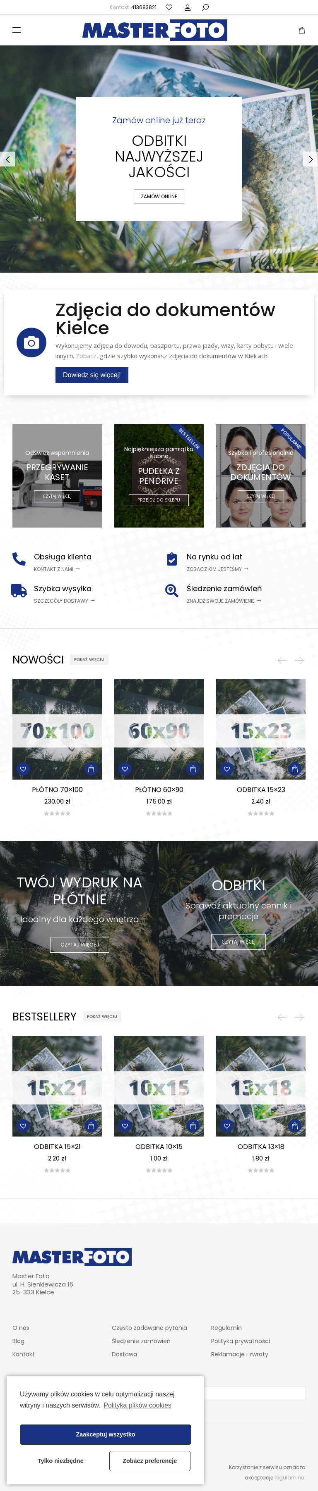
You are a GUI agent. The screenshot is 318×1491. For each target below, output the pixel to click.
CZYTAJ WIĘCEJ (79, 944)
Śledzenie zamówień (141, 1341)
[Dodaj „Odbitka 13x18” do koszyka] (294, 1125)
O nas (20, 1328)
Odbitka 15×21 (57, 1146)
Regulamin (226, 1328)
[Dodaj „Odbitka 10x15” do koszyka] (193, 1125)
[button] (57, 569)
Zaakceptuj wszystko (105, 1434)
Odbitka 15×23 (261, 789)
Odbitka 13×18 (261, 1146)
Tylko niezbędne (61, 1461)
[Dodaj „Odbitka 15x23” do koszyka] (294, 768)
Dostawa (124, 1354)
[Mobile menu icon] (16, 30)
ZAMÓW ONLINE (159, 196)
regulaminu (289, 1477)
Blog (18, 1341)
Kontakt (23, 1354)
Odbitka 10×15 (159, 1146)
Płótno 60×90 (159, 789)
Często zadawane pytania (149, 1328)
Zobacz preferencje (150, 1461)
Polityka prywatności (240, 1341)
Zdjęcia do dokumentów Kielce (165, 318)
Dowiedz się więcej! (92, 374)
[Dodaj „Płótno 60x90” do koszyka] (193, 768)
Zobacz (86, 356)
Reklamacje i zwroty (239, 1354)
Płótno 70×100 (57, 789)
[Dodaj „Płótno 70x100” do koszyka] (91, 768)
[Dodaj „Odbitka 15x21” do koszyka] (91, 1125)
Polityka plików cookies (137, 1405)
